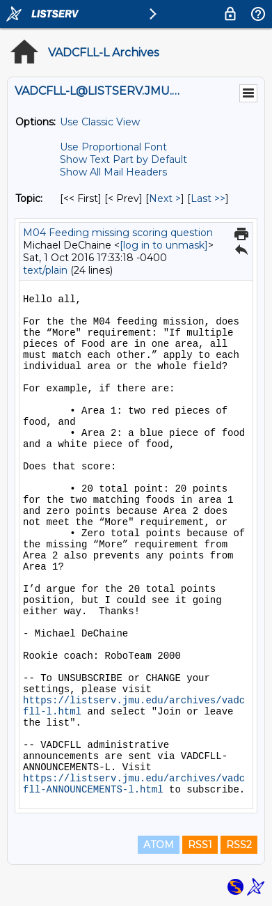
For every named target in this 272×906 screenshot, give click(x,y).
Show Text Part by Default (123, 159)
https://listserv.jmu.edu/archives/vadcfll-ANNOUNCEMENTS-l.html (134, 784)
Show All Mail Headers (113, 172)
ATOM (158, 844)
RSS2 (239, 844)
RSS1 (200, 844)
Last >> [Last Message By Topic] (208, 198)
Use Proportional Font (113, 147)
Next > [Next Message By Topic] (165, 198)
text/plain (45, 270)
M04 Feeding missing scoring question (118, 232)
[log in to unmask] (164, 245)
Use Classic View (100, 122)
